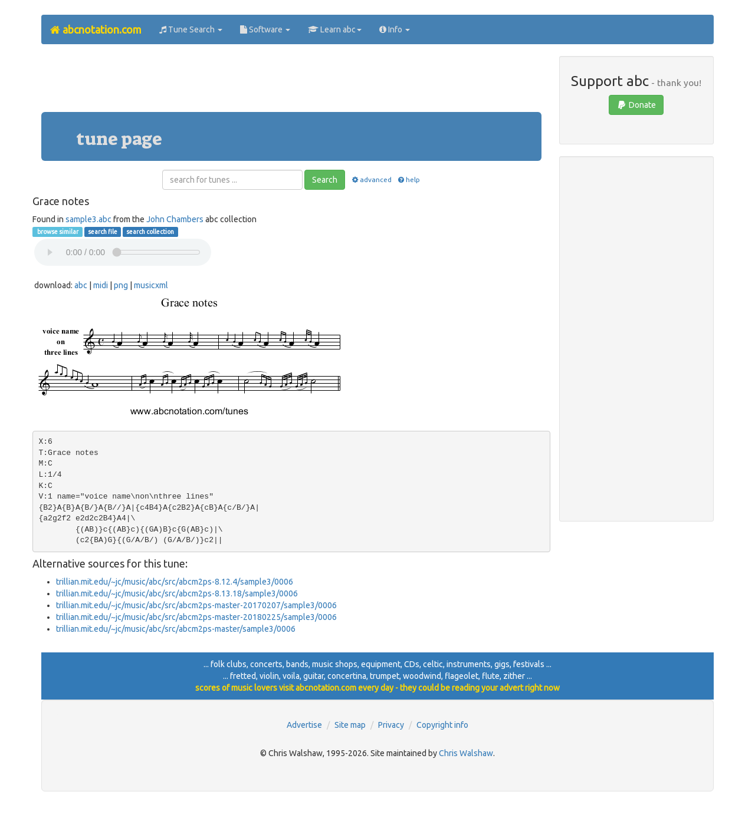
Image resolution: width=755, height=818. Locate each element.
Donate (636, 105)
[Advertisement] (291, 82)
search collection (150, 231)
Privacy (391, 725)
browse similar (57, 231)
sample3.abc (88, 219)
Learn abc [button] (335, 29)
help (408, 179)
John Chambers (174, 219)
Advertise (304, 725)
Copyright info (442, 725)
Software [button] (265, 29)
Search (324, 179)
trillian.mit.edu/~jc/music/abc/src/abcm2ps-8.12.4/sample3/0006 (174, 581)
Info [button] (394, 29)
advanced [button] (370, 179)
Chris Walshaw (466, 753)
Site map (350, 725)
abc (80, 285)
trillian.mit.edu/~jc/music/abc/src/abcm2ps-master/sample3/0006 (176, 629)
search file (102, 231)
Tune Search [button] (190, 29)
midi (100, 285)
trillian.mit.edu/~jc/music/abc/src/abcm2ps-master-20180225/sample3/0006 (196, 617)
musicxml (151, 285)
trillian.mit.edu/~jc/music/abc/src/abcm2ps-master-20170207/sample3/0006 (196, 605)
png (121, 285)
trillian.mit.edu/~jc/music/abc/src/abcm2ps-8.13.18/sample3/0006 (177, 593)
